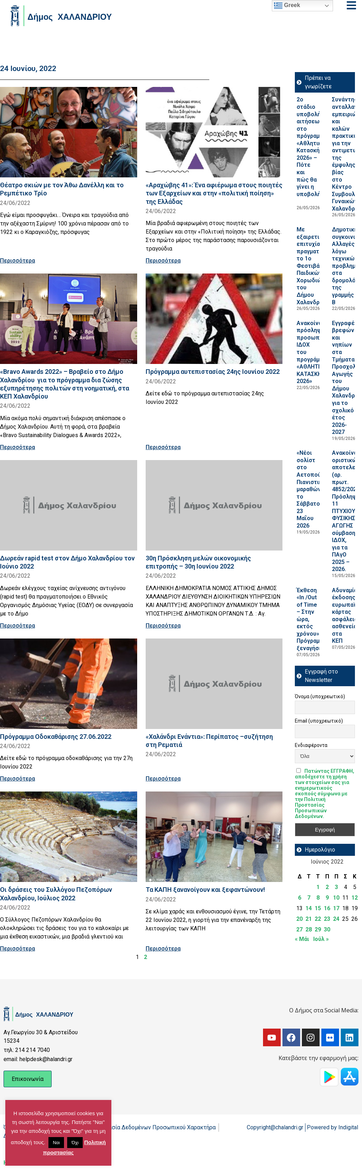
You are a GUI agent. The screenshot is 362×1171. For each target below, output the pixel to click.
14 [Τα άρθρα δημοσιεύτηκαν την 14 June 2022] (308, 908)
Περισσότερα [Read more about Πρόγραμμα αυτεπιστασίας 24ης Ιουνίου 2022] (163, 447)
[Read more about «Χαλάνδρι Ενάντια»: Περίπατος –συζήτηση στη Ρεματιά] (214, 684)
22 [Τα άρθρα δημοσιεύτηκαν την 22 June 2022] (318, 919)
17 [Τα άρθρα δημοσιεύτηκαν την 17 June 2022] (336, 908)
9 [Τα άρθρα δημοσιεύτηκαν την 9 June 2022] (327, 897)
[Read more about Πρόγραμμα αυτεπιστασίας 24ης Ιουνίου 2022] (214, 318)
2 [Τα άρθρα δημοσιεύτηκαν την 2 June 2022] (327, 887)
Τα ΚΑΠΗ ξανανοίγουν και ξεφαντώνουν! (205, 889)
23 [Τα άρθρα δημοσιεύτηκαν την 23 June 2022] (327, 919)
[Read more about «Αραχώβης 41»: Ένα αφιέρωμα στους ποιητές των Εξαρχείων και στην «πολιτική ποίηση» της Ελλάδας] (214, 132)
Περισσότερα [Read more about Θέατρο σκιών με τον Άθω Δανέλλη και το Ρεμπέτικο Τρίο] (17, 260)
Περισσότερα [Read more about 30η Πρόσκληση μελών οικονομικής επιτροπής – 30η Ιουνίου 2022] (163, 625)
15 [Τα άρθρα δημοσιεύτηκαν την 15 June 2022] (318, 908)
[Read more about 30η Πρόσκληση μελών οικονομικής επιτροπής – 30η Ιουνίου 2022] (214, 505)
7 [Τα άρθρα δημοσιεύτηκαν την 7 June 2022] (308, 897)
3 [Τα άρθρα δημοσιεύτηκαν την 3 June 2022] (336, 887)
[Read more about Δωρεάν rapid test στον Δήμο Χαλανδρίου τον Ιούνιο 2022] (68, 505)
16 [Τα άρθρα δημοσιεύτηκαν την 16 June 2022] (327, 908)
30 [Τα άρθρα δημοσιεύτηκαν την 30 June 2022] (327, 929)
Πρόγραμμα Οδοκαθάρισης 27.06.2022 (55, 736)
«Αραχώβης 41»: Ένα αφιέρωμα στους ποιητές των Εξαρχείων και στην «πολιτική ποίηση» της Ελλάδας (214, 193)
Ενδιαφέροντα (311, 745)
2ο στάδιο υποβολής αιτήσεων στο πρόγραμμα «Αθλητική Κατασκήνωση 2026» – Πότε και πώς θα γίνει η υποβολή (315, 150)
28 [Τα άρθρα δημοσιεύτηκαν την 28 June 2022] (308, 929)
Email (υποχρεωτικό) (319, 721)
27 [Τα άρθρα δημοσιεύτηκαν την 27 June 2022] (299, 929)
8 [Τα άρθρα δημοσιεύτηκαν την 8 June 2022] (318, 897)
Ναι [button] (56, 1142)
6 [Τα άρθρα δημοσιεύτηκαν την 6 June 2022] (299, 897)
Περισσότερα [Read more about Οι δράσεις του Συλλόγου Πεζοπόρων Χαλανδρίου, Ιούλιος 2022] (17, 948)
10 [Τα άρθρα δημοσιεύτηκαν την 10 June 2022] (336, 897)
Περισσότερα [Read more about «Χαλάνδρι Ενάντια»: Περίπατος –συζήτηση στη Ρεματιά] (163, 778)
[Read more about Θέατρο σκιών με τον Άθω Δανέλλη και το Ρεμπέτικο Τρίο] (68, 132)
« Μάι (302, 939)
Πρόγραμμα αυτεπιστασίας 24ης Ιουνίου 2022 (213, 371)
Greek (287, 5)
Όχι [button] (74, 1142)
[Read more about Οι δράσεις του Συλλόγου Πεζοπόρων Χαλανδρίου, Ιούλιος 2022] (68, 837)
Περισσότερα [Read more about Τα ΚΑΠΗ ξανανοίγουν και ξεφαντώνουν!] (163, 948)
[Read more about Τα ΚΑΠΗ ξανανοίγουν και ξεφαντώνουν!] (214, 837)
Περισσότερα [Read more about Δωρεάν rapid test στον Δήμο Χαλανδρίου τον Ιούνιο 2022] (17, 625)
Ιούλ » (321, 939)
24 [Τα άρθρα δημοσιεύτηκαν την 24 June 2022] (336, 919)
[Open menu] (351, 5)
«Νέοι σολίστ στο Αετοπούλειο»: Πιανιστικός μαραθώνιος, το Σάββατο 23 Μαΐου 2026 (317, 489)
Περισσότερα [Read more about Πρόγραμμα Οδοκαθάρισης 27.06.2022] (17, 778)
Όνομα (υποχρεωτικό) (320, 696)
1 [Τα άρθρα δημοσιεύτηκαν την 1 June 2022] (318, 887)
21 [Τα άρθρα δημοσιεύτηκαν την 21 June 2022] (308, 919)
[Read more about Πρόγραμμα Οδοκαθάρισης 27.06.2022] (68, 684)
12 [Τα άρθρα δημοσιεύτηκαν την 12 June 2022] (354, 897)
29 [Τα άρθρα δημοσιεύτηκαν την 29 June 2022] (318, 929)
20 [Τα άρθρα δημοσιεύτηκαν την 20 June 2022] (299, 919)
